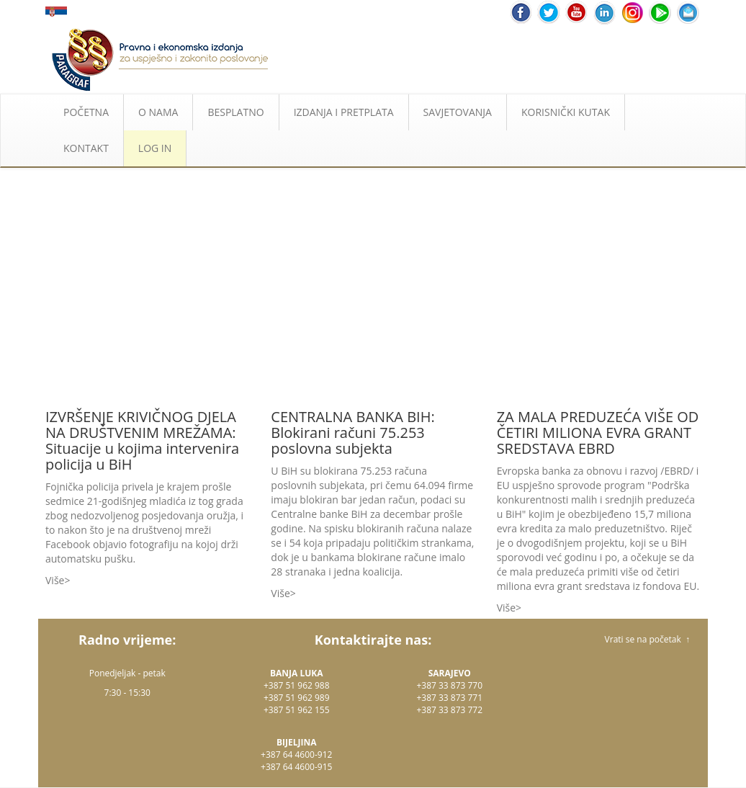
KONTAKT (86, 148)
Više (54, 580)
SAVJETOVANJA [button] (457, 112)
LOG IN (154, 148)
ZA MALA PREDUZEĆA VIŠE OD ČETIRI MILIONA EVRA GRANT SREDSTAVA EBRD (598, 432)
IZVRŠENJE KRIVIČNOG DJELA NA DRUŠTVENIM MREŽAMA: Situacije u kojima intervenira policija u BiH (142, 440)
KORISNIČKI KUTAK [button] (565, 112)
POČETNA (86, 112)
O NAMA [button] (158, 112)
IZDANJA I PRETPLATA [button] (344, 112)
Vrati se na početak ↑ (647, 639)
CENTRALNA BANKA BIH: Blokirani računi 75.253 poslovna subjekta (352, 432)
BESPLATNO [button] (235, 112)
